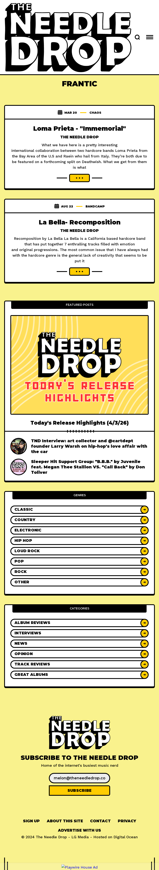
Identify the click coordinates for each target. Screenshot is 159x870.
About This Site (65, 821)
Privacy (127, 821)
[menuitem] (31, 821)
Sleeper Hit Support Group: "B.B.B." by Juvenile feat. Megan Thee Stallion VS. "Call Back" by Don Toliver (88, 467)
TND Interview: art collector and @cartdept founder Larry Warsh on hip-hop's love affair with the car (89, 446)
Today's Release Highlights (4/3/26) (79, 423)
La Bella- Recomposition (79, 222)
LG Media (80, 837)
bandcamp (95, 206)
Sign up (31, 821)
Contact (100, 821)
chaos (95, 113)
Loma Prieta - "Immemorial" (79, 128)
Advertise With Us (79, 830)
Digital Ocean (125, 837)
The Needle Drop (79, 137)
